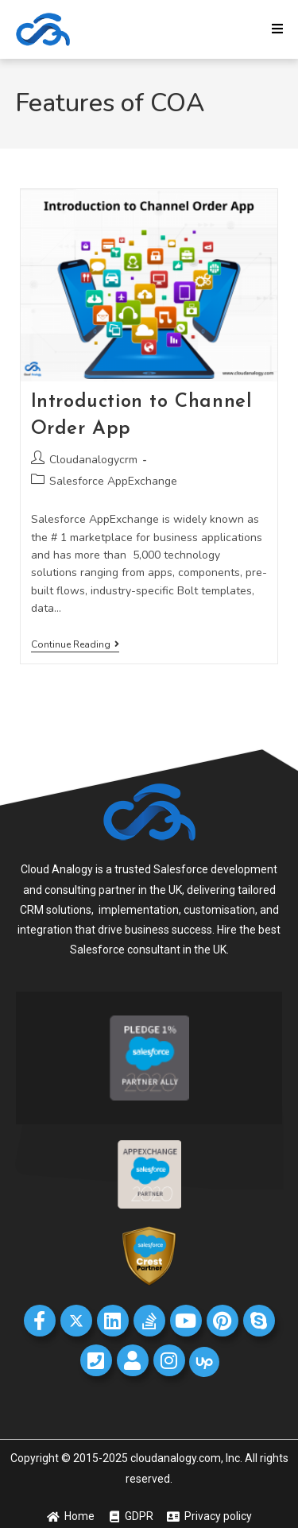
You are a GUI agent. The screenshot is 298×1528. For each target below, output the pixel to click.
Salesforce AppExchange (113, 481)
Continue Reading (75, 645)
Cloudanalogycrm (93, 459)
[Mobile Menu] (278, 29)
